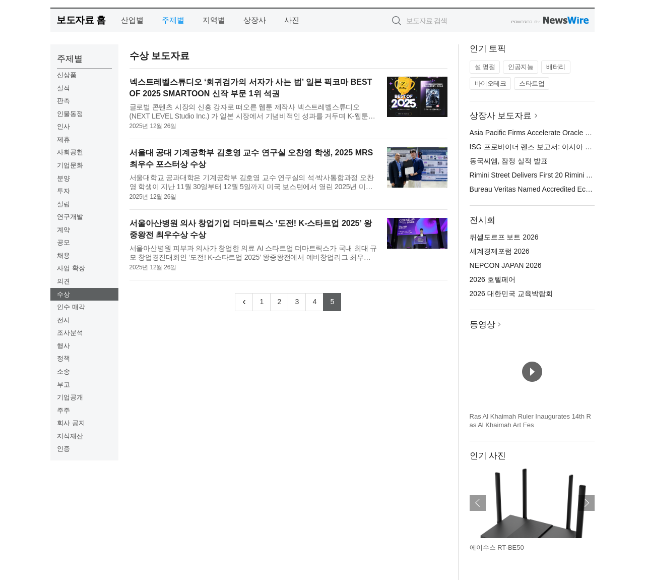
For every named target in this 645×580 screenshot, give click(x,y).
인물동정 (70, 114)
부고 (63, 384)
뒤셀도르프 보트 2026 (504, 237)
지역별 (214, 20)
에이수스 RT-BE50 (497, 547)
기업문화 (70, 165)
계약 (63, 230)
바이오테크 (490, 83)
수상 (63, 294)
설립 (63, 204)
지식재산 (70, 436)
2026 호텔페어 (492, 279)
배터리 (555, 67)
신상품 (67, 75)
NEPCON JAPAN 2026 (506, 265)
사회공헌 (70, 152)
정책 (63, 358)
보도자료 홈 (80, 20)
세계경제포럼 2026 (500, 251)
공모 (63, 242)
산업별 (132, 20)
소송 (63, 371)
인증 (63, 448)
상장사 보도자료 (501, 116)
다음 (586, 503)
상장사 (254, 20)
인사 (63, 126)
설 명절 (485, 67)
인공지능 (520, 67)
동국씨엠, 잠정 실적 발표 (509, 161)
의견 (63, 281)
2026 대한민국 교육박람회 (511, 293)
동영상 (482, 324)
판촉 (63, 100)
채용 (63, 255)
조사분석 (70, 332)
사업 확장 (71, 268)
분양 (63, 178)
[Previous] (244, 302)
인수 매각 (71, 307)
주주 (63, 410)
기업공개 (70, 397)
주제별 (173, 20)
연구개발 (70, 216)
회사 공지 (71, 423)
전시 (63, 320)
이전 (478, 503)
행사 (63, 346)
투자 (63, 191)
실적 (63, 88)
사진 (291, 20)
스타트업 (531, 83)
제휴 (63, 139)
